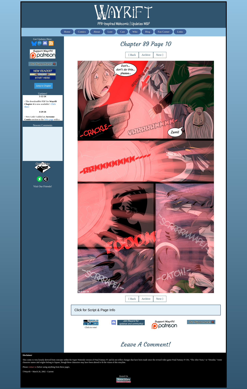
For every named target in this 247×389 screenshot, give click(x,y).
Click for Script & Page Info (94, 310)
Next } (159, 54)
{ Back (132, 54)
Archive (146, 54)
